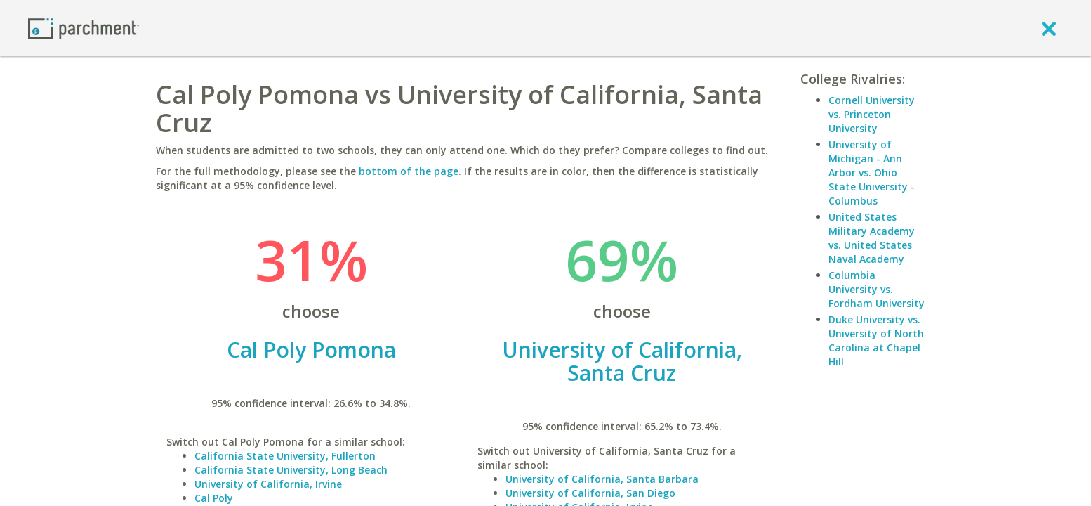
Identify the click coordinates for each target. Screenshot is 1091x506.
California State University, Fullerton (285, 455)
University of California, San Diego (590, 493)
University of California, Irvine (268, 484)
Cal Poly (213, 498)
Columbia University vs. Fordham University (876, 289)
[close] (1049, 28)
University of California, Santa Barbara (602, 479)
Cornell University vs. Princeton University (871, 114)
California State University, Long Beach (291, 469)
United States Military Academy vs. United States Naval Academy (871, 238)
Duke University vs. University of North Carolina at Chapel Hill (876, 340)
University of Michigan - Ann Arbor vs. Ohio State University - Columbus (871, 172)
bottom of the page (408, 171)
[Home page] (83, 27)
